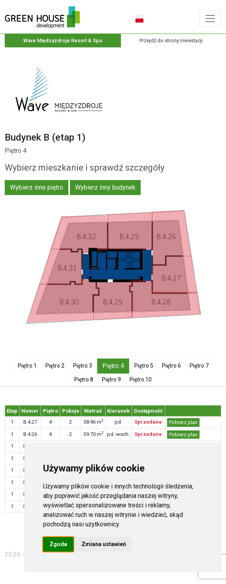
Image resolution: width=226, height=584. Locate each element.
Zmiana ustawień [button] (103, 544)
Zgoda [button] (58, 544)
